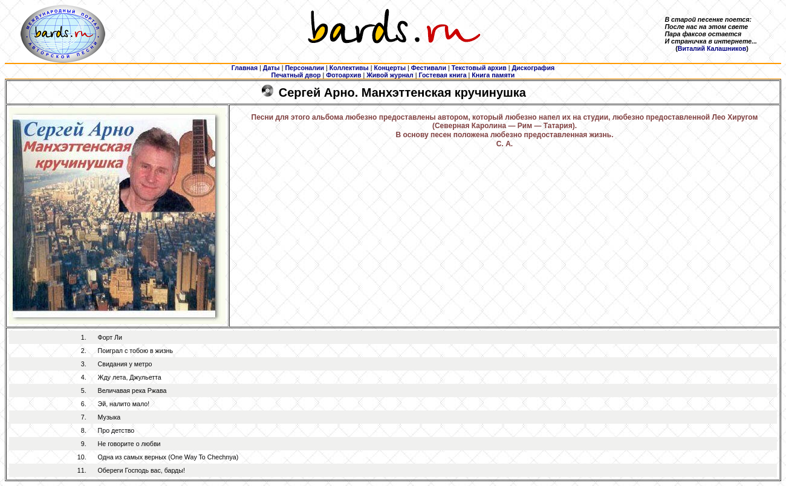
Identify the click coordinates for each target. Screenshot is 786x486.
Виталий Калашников (712, 48)
